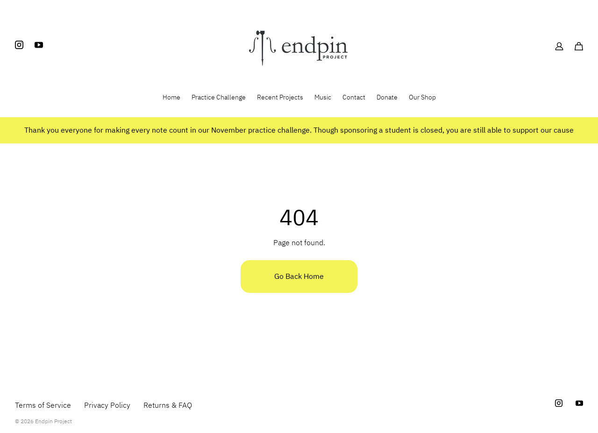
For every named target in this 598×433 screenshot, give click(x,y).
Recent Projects (280, 97)
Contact (353, 97)
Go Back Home (299, 276)
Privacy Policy (107, 405)
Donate (387, 97)
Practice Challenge (219, 97)
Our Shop (422, 97)
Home (171, 97)
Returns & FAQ (167, 405)
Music (322, 97)
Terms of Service (43, 405)
